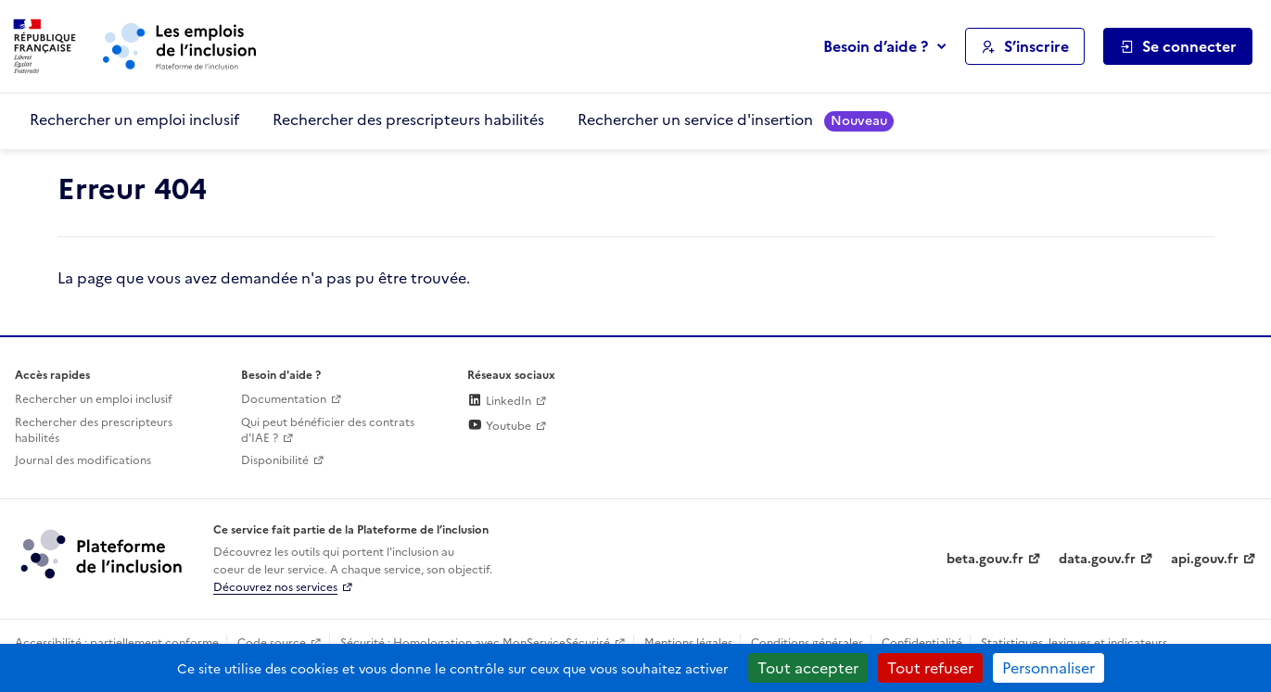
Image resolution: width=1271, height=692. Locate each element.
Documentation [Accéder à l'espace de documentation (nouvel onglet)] (283, 399)
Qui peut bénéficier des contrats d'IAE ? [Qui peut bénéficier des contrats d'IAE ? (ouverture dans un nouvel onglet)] (327, 430)
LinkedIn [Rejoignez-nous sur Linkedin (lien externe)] (499, 401)
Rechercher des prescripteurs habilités (408, 119)
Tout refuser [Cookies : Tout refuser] (930, 668)
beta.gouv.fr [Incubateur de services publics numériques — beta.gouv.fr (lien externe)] (985, 559)
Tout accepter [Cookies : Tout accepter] (807, 668)
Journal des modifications (83, 460)
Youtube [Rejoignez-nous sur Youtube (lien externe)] (499, 426)
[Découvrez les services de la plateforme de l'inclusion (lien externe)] (103, 553)
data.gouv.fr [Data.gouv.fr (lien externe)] (1097, 559)
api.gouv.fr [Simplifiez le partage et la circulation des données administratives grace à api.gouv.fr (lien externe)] (1205, 559)
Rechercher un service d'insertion (736, 120)
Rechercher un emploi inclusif (134, 119)
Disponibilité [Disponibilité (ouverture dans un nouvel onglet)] (275, 460)
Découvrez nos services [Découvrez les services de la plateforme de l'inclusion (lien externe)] (275, 587)
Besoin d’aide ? (875, 46)
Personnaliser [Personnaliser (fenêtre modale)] (1048, 668)
